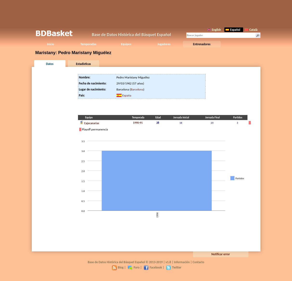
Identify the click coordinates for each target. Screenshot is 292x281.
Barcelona (137, 89)
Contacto (198, 262)
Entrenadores (201, 44)
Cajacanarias (89, 123)
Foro (133, 267)
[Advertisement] (146, 13)
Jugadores (163, 44)
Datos (49, 64)
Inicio (50, 44)
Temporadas (88, 44)
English (214, 30)
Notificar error (220, 254)
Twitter (173, 267)
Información (182, 262)
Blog (118, 267)
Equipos (126, 44)
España (126, 95)
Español (233, 30)
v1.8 (168, 262)
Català (251, 30)
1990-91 (138, 122)
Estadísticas (83, 64)
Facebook (153, 267)
